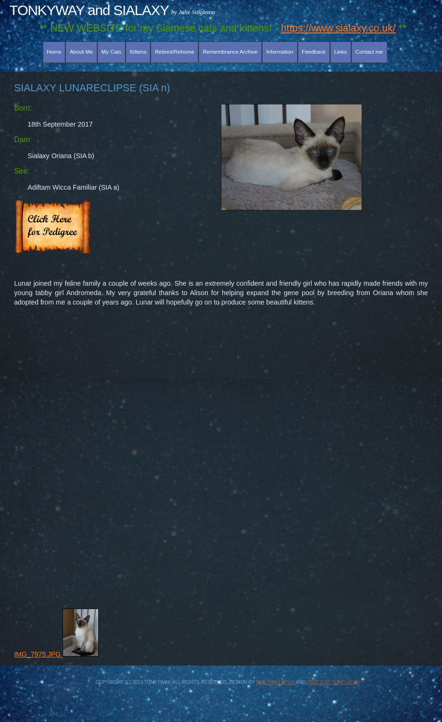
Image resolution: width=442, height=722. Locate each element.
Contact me (369, 52)
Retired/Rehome (175, 52)
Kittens (138, 52)
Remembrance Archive (230, 52)
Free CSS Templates (333, 682)
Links (340, 52)
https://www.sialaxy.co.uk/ (338, 28)
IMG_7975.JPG (56, 654)
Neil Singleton (275, 682)
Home (54, 52)
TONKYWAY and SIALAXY (89, 10)
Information (279, 52)
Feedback (314, 52)
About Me (81, 52)
